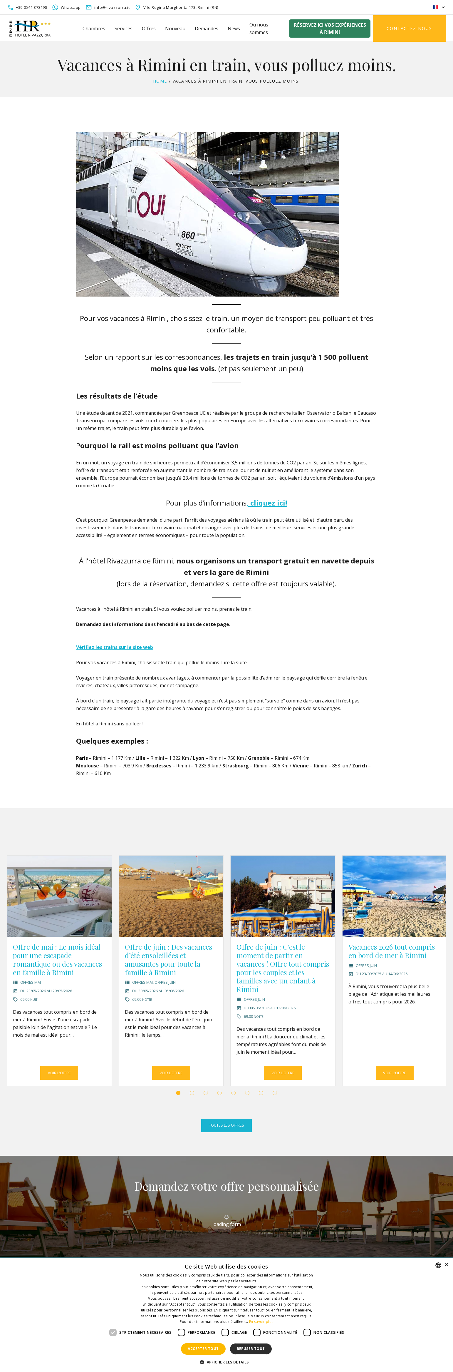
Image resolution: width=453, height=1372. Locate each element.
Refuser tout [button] (251, 1348)
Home (160, 81)
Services (123, 28)
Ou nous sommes (258, 28)
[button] (178, 1093)
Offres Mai (30, 982)
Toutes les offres (226, 1125)
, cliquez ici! (266, 503)
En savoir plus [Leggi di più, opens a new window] (261, 1321)
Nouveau (175, 28)
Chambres (94, 28)
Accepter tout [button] (203, 1348)
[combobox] (438, 1265)
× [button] (446, 1265)
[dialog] (226, 1315)
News (234, 28)
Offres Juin (165, 982)
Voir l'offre (59, 1072)
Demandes (206, 28)
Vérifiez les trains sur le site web (114, 647)
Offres (149, 28)
